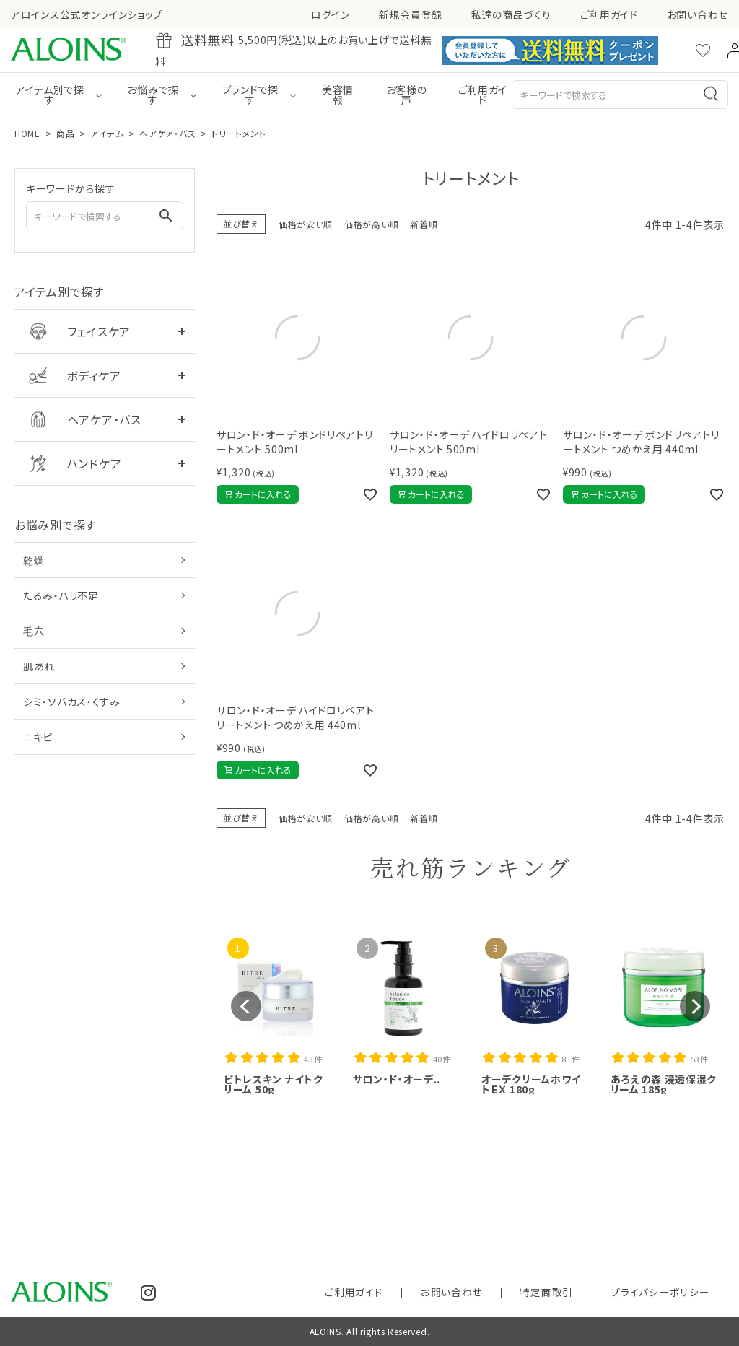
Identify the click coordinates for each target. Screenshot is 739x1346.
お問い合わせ (697, 14)
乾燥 (33, 560)
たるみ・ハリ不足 (61, 595)
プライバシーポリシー (676, 1292)
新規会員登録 (410, 14)
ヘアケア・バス (167, 133)
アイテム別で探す (50, 94)
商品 (65, 133)
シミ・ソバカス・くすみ (72, 701)
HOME (27, 133)
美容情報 (338, 94)
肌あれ (39, 666)
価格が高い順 (371, 224)
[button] (246, 1006)
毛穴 (33, 631)
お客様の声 (406, 94)
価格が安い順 (306, 224)
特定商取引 (590, 1292)
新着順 (423, 224)
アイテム (106, 133)
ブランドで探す (250, 94)
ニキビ (38, 737)
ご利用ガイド (609, 14)
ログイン (330, 14)
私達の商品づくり (511, 14)
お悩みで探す (153, 94)
